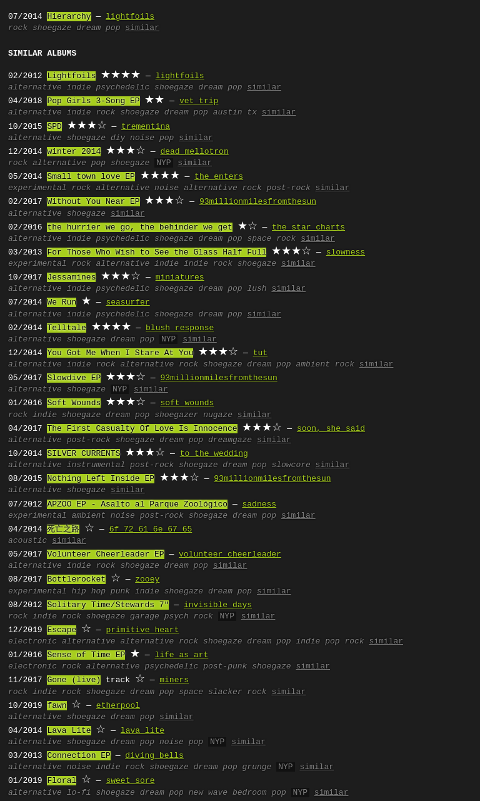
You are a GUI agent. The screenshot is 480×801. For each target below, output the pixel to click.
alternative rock (223, 188)
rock (18, 28)
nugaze (217, 415)
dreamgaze (230, 440)
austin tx (235, 112)
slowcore (290, 465)
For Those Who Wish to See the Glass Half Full (156, 252)
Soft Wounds (74, 403)
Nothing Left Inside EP (100, 479)
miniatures (180, 277)
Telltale (66, 328)
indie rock (91, 112)
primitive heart (142, 630)
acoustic (27, 541)
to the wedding (214, 454)
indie (79, 87)
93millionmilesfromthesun (257, 202)
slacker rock (237, 692)
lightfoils (130, 17)
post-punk (225, 666)
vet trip (198, 101)
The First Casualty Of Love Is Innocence (142, 429)
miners (174, 680)
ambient (88, 515)
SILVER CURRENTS (83, 454)
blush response (180, 328)
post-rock (289, 188)
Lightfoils (71, 76)
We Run (61, 302)
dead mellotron (194, 152)
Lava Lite (69, 731)
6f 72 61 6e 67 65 (150, 529)
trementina (145, 127)
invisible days (218, 605)
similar (142, 28)
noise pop (152, 138)
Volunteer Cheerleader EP (105, 554)
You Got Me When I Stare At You (120, 353)
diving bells (154, 756)
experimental (37, 188)
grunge (257, 767)
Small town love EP (90, 177)
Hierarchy (69, 17)
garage (144, 616)
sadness (259, 504)
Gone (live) (74, 680)
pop (98, 163)
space (191, 692)
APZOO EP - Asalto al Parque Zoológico (137, 504)
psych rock (188, 616)
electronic (32, 641)
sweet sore (130, 781)
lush (256, 289)
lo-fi (79, 792)
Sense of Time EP (86, 655)
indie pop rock (330, 641)
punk (120, 591)
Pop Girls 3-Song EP (93, 101)
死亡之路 (63, 529)
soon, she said (331, 429)
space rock (271, 238)
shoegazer (176, 415)
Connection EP (78, 756)
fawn (56, 706)
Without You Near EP (93, 202)
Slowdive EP (74, 378)
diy (118, 138)
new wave (208, 792)
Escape (61, 630)
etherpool (118, 706)
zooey (147, 579)
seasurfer (127, 302)
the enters (218, 177)
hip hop (88, 591)
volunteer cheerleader (230, 554)
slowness (345, 252)
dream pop (98, 28)
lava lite (142, 731)
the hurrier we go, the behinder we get (139, 227)
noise (166, 188)
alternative (35, 87)
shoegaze (51, 28)
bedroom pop (259, 792)
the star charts (308, 227)
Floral (61, 781)
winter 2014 (74, 152)
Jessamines (71, 277)
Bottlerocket (76, 579)
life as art (181, 655)
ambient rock (325, 364)
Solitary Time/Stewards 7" (108, 605)
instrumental (96, 465)
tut (260, 353)
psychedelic (122, 87)
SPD (54, 127)
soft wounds (187, 403)
